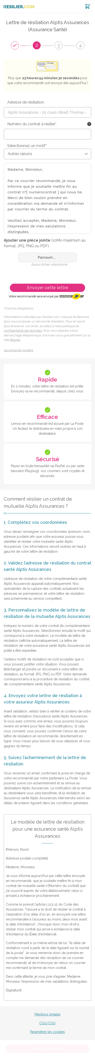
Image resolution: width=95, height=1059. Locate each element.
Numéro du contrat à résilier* (31, 124)
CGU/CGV (47, 1023)
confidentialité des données (23, 330)
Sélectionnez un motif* (27, 145)
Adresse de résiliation (25, 102)
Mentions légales (47, 1014)
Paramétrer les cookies (47, 1032)
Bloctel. (15, 340)
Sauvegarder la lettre (18, 350)
